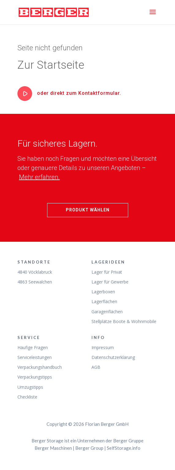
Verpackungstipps (34, 377)
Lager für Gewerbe (109, 282)
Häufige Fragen (32, 347)
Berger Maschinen (53, 448)
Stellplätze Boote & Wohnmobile (123, 321)
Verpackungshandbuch (39, 367)
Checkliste (27, 397)
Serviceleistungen (34, 357)
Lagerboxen (103, 292)
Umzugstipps (30, 387)
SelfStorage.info (123, 448)
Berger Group (89, 448)
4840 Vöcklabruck (34, 272)
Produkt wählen (88, 209)
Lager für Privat (106, 272)
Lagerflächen (104, 301)
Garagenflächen (107, 311)
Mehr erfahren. (39, 177)
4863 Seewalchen (34, 282)
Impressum (102, 347)
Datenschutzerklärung (113, 357)
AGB (95, 367)
